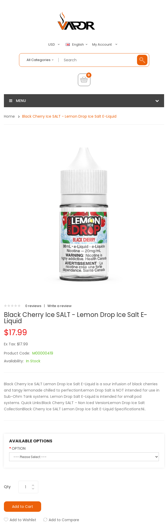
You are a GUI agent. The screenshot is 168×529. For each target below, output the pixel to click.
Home (9, 116)
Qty (7, 486)
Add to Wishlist (23, 519)
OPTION (19, 448)
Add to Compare (64, 519)
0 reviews (33, 305)
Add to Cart (22, 506)
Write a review (59, 305)
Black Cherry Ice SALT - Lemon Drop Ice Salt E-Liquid (69, 116)
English (77, 44)
